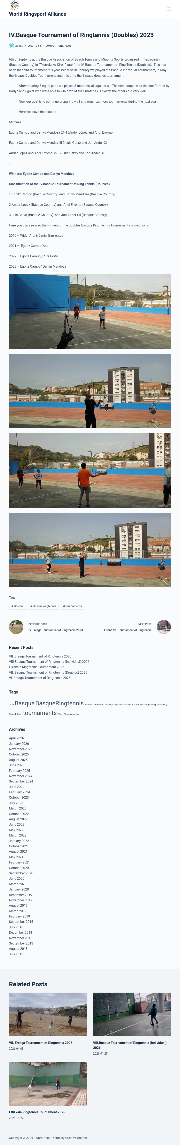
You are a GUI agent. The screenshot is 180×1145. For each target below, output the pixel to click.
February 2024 (19, 792)
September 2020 (21, 873)
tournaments (72, 606)
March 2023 (17, 808)
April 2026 (16, 738)
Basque (17, 606)
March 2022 (17, 835)
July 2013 (16, 954)
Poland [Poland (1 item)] (12, 714)
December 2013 (20, 932)
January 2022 (19, 841)
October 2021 (19, 846)
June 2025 (16, 765)
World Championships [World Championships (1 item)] (68, 714)
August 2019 (18, 905)
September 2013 (21, 943)
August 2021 (18, 851)
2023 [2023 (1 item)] (11, 704)
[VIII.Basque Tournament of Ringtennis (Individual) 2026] (132, 1014)
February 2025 (19, 771)
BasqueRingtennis (43, 606)
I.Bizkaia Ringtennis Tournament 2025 (36, 667)
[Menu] (169, 9)
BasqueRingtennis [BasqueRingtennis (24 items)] (59, 703)
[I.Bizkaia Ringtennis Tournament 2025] (48, 1084)
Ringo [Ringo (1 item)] (19, 714)
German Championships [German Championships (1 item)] (146, 704)
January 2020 (19, 889)
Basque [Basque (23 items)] (25, 703)
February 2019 (19, 916)
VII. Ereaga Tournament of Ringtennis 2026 (40, 656)
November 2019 (20, 900)
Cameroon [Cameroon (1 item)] (98, 704)
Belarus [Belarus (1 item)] (88, 704)
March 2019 (17, 911)
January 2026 (19, 744)
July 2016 (16, 927)
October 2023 (19, 797)
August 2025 (18, 760)
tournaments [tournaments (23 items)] (40, 712)
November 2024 (20, 776)
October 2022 (19, 814)
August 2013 (18, 949)
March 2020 (17, 884)
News (68, 45)
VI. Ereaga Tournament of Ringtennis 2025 (40, 678)
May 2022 (16, 830)
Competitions (54, 45)
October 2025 (19, 754)
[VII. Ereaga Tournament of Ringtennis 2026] (48, 1014)
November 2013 (20, 938)
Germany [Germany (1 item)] (162, 704)
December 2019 (20, 895)
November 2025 (20, 749)
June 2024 (16, 787)
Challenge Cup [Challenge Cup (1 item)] (111, 704)
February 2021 (19, 862)
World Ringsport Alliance (37, 14)
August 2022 (18, 819)
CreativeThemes (76, 1138)
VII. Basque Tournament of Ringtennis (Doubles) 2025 (48, 672)
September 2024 (21, 781)
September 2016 (21, 922)
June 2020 (16, 878)
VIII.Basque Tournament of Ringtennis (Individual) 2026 (49, 662)
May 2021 (16, 857)
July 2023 (16, 803)
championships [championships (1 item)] (125, 704)
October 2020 (19, 868)
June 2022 (16, 824)
